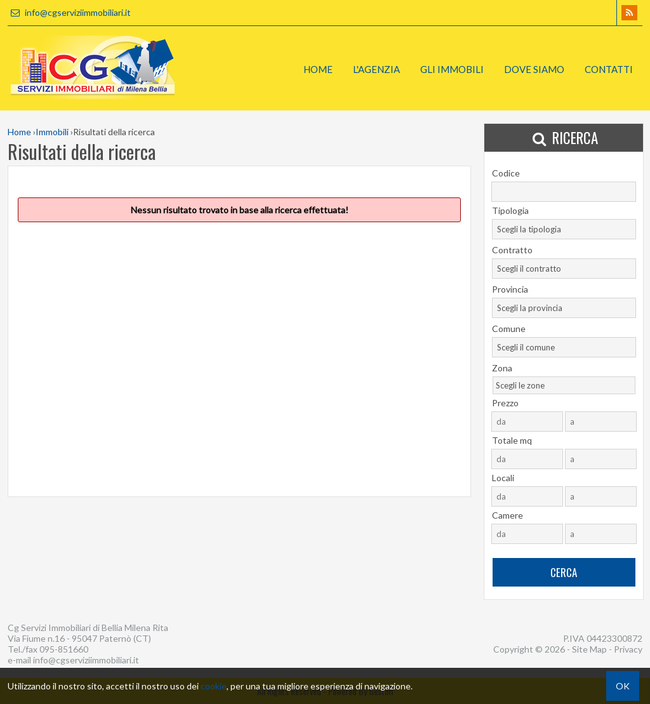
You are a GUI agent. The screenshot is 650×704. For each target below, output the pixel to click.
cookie (214, 686)
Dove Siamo (534, 69)
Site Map (589, 649)
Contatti (609, 69)
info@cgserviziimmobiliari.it (69, 12)
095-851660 (63, 649)
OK (623, 686)
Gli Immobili (452, 69)
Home (318, 69)
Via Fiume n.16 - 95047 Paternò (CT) (79, 638)
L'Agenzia (376, 69)
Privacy (628, 649)
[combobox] (564, 229)
